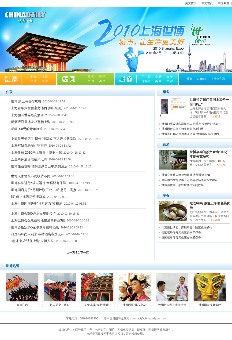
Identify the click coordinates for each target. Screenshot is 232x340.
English (201, 78)
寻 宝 (44, 81)
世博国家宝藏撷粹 (209, 305)
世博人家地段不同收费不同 (30, 176)
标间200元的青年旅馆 (27, 129)
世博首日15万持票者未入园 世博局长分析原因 (190, 134)
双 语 (33, 81)
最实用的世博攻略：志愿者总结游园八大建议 (189, 180)
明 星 (102, 81)
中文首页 (207, 3)
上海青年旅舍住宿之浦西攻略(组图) (36, 108)
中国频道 (223, 3)
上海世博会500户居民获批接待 (33, 213)
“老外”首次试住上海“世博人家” (33, 241)
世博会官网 (218, 78)
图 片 (91, 81)
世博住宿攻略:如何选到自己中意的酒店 (39, 166)
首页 (189, 78)
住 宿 (169, 81)
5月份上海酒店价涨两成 (28, 197)
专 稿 (33, 76)
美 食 (158, 81)
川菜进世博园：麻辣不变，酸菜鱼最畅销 (186, 227)
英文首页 (190, 3)
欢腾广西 (22, 305)
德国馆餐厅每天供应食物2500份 (181, 232)
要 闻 (91, 76)
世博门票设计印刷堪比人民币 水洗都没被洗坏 (189, 124)
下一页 (84, 252)
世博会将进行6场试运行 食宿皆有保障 (38, 183)
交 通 (158, 76)
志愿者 (146, 81)
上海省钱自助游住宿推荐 (29, 145)
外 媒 (44, 76)
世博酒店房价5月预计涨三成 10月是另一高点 (43, 190)
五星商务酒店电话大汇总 (29, 159)
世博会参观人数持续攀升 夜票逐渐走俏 (185, 175)
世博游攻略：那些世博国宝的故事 (182, 185)
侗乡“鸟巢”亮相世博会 (97, 305)
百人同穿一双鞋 (60, 305)
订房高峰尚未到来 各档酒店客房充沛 (37, 234)
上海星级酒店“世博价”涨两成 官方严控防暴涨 (43, 139)
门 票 (146, 76)
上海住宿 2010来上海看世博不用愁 (36, 152)
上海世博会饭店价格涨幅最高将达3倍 (38, 220)
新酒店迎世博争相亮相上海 (30, 122)
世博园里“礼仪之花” (135, 305)
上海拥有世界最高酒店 (27, 115)
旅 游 (169, 76)
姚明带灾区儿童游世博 (172, 305)
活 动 (102, 76)
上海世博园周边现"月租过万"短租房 (37, 203)
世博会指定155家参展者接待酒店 (35, 227)
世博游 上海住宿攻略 (26, 101)
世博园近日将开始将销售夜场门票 (182, 128)
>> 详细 (216, 116)
